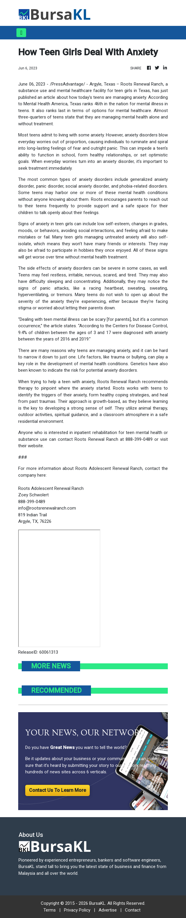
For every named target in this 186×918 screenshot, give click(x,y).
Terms (49, 910)
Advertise (108, 910)
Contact (133, 910)
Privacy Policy (77, 910)
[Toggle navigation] (21, 32)
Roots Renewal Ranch (142, 84)
